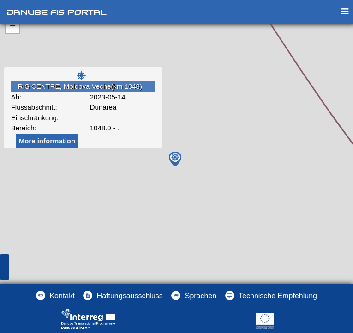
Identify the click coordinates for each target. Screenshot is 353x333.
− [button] (13, 26)
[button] (194, 295)
